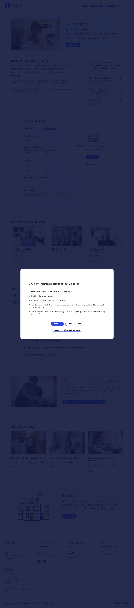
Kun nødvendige (74, 323)
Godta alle (57, 323)
